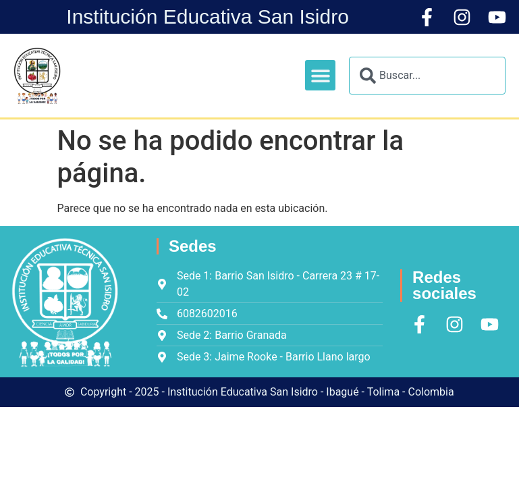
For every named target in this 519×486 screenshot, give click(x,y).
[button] (320, 75)
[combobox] (427, 75)
